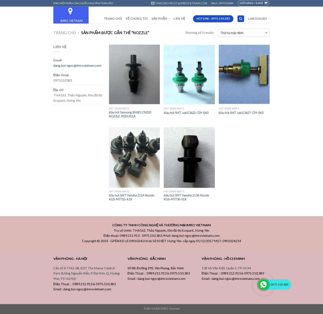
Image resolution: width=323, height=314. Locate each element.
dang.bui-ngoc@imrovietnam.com (77, 65)
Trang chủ (64, 32)
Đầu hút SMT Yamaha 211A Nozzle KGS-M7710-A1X (131, 197)
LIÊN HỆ (179, 18)
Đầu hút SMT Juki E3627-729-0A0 (241, 112)
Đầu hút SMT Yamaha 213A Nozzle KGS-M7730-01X (186, 197)
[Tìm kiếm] (241, 18)
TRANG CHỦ (113, 18)
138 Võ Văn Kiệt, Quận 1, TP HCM (226, 268)
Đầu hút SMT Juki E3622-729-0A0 (186, 112)
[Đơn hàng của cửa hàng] (244, 33)
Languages (259, 19)
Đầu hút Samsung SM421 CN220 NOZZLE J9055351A (130, 114)
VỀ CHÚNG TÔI (137, 18)
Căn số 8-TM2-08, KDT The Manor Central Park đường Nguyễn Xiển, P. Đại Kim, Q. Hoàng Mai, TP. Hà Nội (86, 273)
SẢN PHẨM (160, 19)
